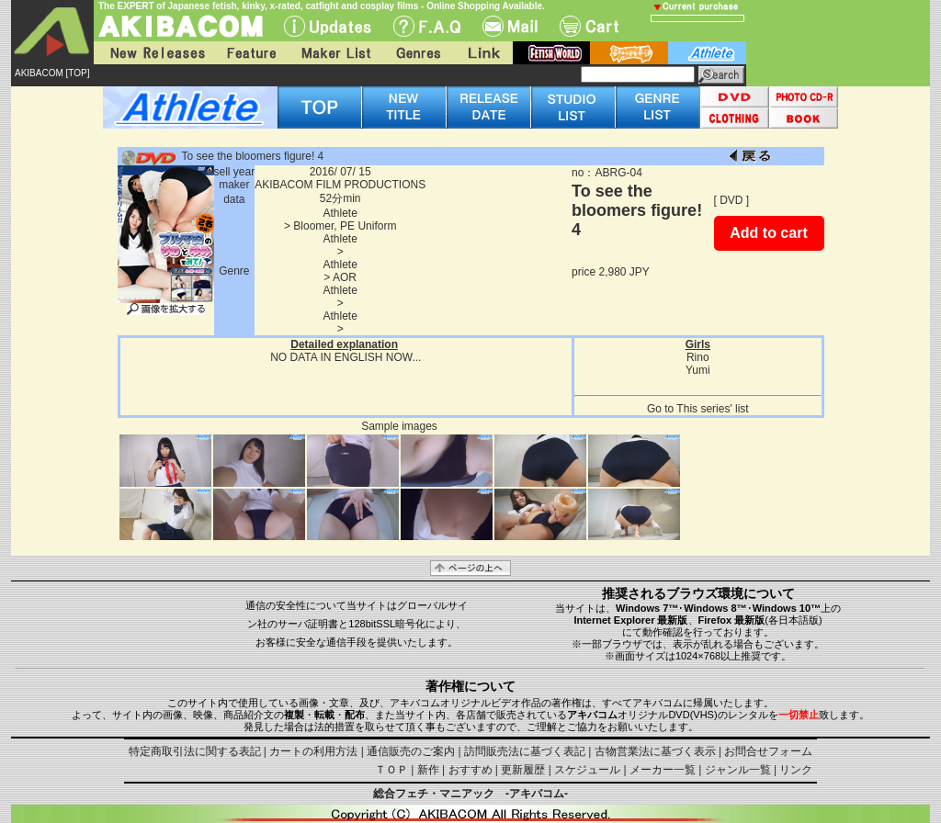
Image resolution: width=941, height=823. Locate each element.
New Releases (153, 52)
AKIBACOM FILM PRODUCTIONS (340, 184)
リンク (795, 769)
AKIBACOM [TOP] (52, 73)
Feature (251, 52)
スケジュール (587, 769)
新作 (428, 769)
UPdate (327, 26)
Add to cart (768, 233)
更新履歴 (523, 769)
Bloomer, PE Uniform (344, 226)
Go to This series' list (698, 408)
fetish (551, 52)
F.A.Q (426, 26)
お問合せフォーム (768, 751)
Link (482, 52)
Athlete (340, 213)
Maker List (335, 52)
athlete (707, 52)
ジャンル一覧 (738, 769)
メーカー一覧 (662, 769)
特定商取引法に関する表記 (195, 751)
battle (629, 52)
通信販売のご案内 (411, 751)
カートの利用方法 (313, 751)
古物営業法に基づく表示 (655, 751)
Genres (417, 52)
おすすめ (470, 769)
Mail (510, 26)
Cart (589, 26)
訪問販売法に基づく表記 (524, 751)
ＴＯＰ (391, 769)
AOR (345, 277)
